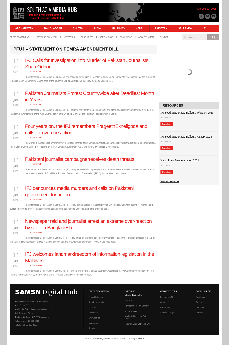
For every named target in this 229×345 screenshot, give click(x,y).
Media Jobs (166, 307)
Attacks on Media (47, 37)
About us (92, 328)
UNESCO (129, 301)
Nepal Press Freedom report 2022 (179, 160)
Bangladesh (53, 28)
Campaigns (126, 37)
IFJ (204, 28)
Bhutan (78, 28)
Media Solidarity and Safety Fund (136, 317)
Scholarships (167, 313)
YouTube (200, 307)
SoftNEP (140, 338)
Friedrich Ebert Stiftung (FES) (137, 324)
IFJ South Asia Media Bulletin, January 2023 (186, 136)
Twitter (199, 302)
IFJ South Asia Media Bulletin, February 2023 (186, 112)
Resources (87, 37)
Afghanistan (24, 28)
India (97, 28)
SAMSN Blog (106, 37)
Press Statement (96, 297)
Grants (164, 302)
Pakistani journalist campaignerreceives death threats (79, 159)
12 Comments (35, 71)
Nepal (140, 28)
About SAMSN (146, 37)
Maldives (118, 28)
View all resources (169, 181)
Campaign (93, 323)
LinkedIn (200, 313)
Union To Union (131, 311)
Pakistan (161, 28)
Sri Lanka (185, 28)
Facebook (200, 297)
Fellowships (167, 297)
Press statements (20, 37)
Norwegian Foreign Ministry (136, 306)
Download (166, 124)
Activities (69, 37)
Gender (164, 37)
